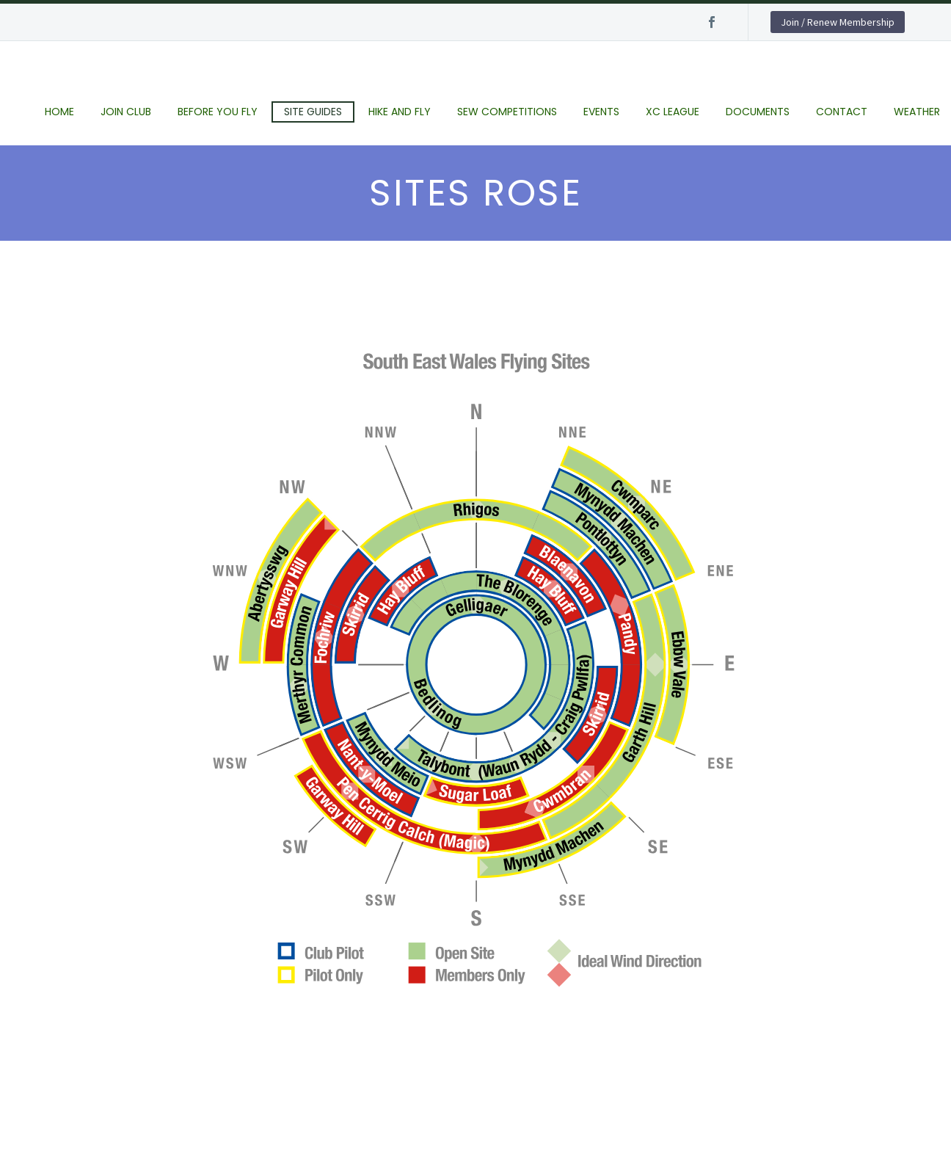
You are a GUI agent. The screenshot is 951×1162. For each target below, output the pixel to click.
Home (59, 111)
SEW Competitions (507, 111)
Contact (841, 111)
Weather (917, 111)
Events (601, 111)
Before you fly (218, 111)
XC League (672, 111)
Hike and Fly (399, 111)
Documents (758, 111)
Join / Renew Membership (837, 22)
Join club (126, 111)
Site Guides (313, 111)
